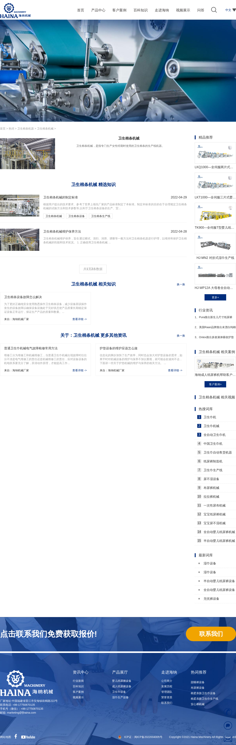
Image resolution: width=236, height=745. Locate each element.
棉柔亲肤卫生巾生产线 (204, 699)
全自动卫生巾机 (211, 435)
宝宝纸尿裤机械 (211, 514)
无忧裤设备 (208, 598)
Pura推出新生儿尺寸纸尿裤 (213, 317)
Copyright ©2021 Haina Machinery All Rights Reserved (202, 737)
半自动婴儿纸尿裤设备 (216, 581)
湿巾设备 (207, 563)
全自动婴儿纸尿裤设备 (216, 590)
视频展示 (78, 697)
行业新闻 (78, 680)
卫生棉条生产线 (100, 216)
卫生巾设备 (119, 691)
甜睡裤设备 (198, 683)
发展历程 (166, 686)
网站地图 (5, 737)
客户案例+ (215, 384)
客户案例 (78, 691)
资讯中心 (80, 672)
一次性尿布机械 (211, 505)
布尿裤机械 (208, 488)
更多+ (215, 297)
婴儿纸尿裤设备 (121, 680)
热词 (11, 128)
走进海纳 (169, 672)
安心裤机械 (198, 705)
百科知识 (78, 686)
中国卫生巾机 (209, 444)
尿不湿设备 (208, 479)
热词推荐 (198, 672)
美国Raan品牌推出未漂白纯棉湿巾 (215, 329)
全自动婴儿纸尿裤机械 (216, 532)
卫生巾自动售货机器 (214, 452)
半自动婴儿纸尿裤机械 (216, 541)
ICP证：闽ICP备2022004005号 (143, 737)
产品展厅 (120, 672)
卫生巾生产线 (209, 470)
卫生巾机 (206, 417)
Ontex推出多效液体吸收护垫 (214, 337)
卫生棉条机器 (25, 128)
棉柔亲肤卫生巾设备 (203, 694)
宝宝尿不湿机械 (211, 523)
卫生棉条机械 (45, 128)
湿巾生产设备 (120, 697)
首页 (3, 128)
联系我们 (166, 702)
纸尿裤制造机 (209, 461)
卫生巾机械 (208, 426)
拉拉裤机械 (208, 496)
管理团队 (166, 691)
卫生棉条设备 (76, 216)
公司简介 (166, 680)
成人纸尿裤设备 (121, 686)
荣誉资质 (166, 697)
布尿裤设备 (198, 688)
